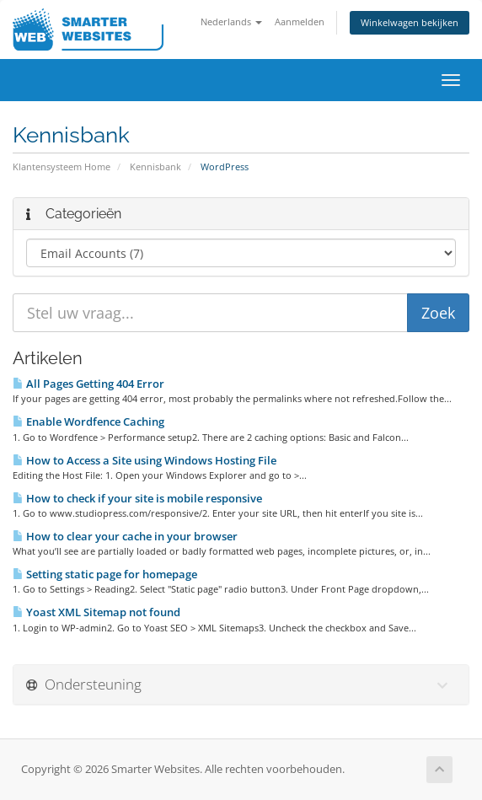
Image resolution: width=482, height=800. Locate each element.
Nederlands (231, 21)
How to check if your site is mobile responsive (137, 498)
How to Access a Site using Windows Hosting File (144, 460)
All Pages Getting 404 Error (88, 383)
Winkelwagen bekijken (409, 22)
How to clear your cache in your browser (125, 536)
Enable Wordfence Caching (88, 421)
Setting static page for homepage (105, 574)
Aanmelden (299, 21)
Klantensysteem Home (61, 166)
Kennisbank (155, 166)
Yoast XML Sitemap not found (96, 612)
